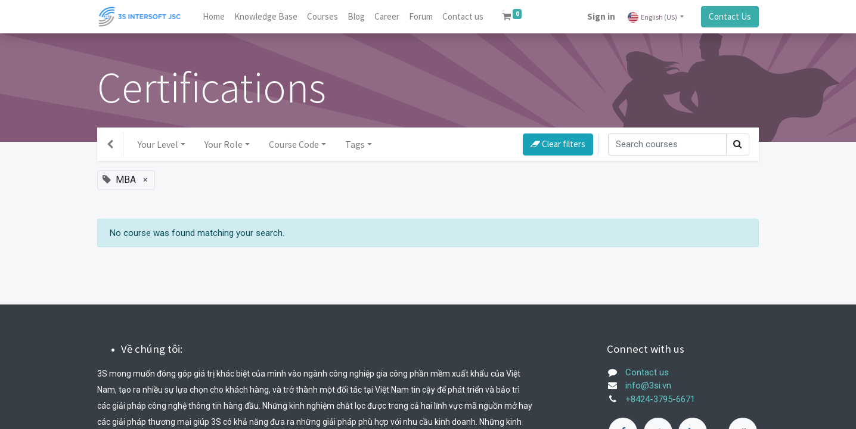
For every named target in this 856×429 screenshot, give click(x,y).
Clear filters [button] (558, 144)
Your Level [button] (158, 144)
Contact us (647, 372)
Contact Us (730, 16)
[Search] (667, 144)
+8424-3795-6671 (660, 399)
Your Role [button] (223, 144)
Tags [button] (355, 144)
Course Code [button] (294, 144)
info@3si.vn (648, 385)
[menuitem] (213, 17)
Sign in (601, 16)
